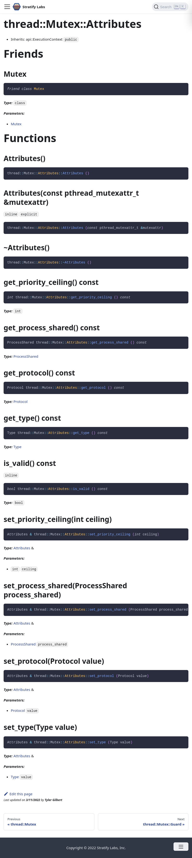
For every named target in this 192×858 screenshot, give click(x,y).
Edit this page (18, 793)
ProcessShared (25, 356)
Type (17, 446)
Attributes (21, 547)
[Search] (170, 6)
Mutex (16, 123)
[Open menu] (181, 846)
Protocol (20, 401)
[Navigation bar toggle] (7, 6)
